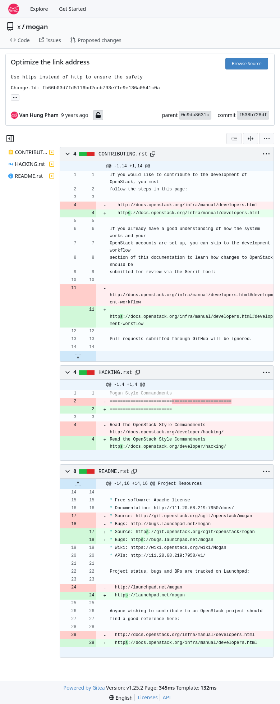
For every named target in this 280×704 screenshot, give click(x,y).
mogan (37, 26)
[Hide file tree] (10, 138)
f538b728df (253, 115)
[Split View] (250, 138)
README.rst (113, 471)
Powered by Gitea (84, 687)
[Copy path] (153, 154)
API (167, 697)
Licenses (148, 697)
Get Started (72, 8)
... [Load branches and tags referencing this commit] (15, 96)
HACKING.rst (115, 372)
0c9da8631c (195, 115)
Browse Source (247, 63)
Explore (39, 8)
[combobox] (234, 138)
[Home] (14, 9)
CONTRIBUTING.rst (123, 154)
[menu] (266, 138)
